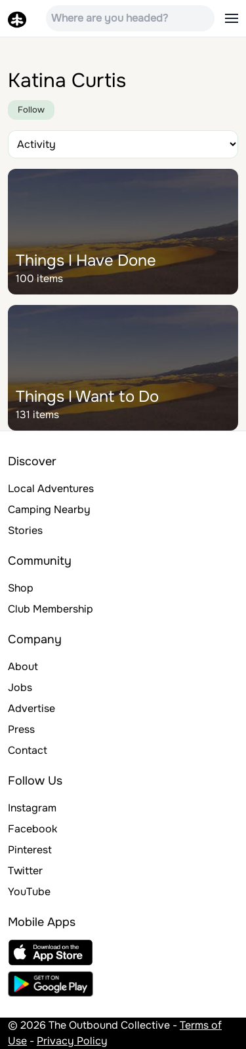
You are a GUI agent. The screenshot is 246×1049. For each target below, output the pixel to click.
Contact (27, 750)
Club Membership (50, 609)
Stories (25, 530)
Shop (20, 588)
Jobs (20, 687)
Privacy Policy (72, 1041)
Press (21, 729)
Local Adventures (51, 488)
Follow (31, 109)
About (23, 666)
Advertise (31, 708)
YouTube (29, 891)
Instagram (32, 808)
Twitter (25, 871)
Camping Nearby (49, 509)
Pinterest (30, 850)
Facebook (32, 829)
